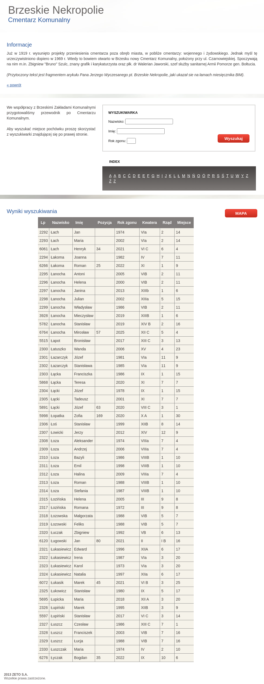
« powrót (14, 85)
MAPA (241, 213)
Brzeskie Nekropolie (56, 10)
